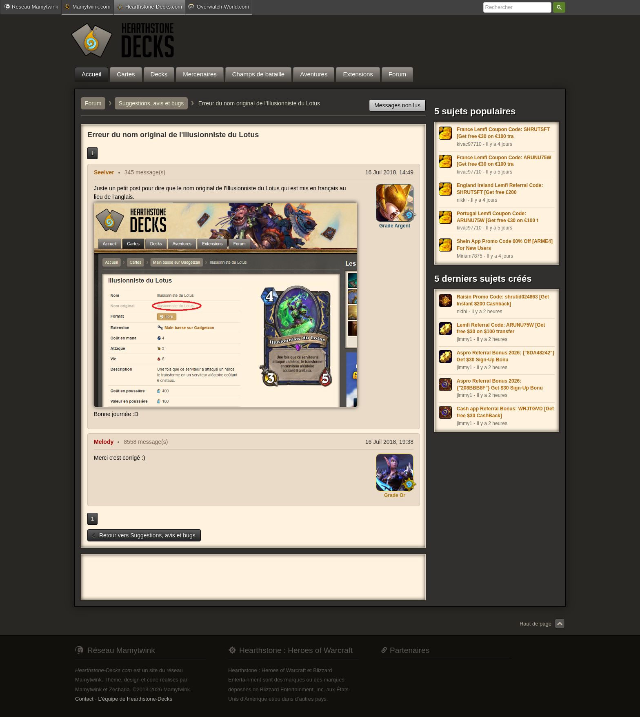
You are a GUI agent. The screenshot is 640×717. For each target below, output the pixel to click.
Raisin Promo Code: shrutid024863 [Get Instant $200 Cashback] (503, 300)
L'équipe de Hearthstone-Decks (135, 699)
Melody (103, 442)
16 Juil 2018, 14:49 (389, 172)
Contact (84, 699)
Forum (93, 103)
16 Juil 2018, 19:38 (389, 442)
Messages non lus (397, 105)
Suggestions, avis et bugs (151, 103)
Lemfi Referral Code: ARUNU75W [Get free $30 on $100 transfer (501, 328)
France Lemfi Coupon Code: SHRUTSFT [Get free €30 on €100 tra (503, 133)
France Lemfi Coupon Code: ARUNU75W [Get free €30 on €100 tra (504, 161)
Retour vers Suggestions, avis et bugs (143, 535)
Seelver (104, 172)
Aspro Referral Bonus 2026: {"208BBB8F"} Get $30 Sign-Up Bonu (500, 384)
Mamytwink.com (87, 7)
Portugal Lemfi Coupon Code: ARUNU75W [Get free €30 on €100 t (497, 217)
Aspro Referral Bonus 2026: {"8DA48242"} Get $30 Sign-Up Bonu (505, 356)
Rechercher (559, 7)
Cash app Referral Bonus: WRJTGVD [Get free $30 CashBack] (505, 412)
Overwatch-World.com (218, 6)
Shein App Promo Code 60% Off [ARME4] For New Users (505, 244)
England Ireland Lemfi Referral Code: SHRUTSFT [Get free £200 (500, 189)
